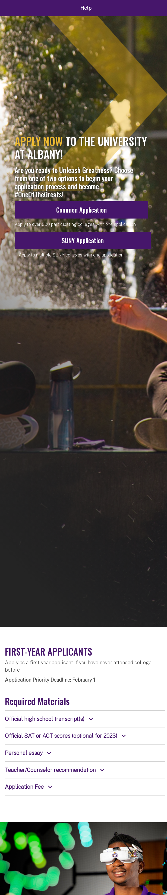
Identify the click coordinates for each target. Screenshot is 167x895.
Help (86, 8)
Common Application (81, 209)
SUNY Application (83, 240)
